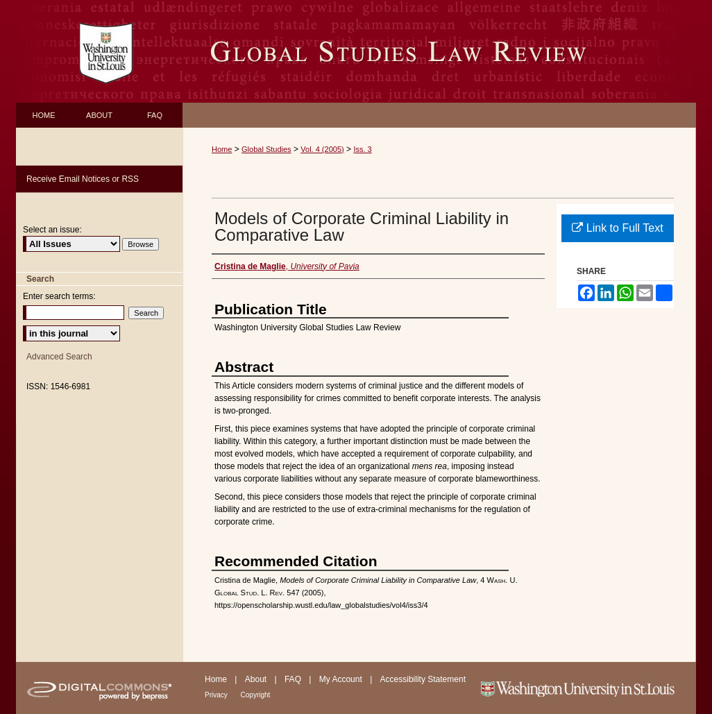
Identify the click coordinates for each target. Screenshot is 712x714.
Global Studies (266, 149)
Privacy (217, 695)
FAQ (294, 679)
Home (222, 149)
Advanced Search (59, 357)
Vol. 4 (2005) (322, 149)
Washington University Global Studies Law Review (439, 51)
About (257, 679)
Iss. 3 (362, 149)
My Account (341, 679)
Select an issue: (52, 230)
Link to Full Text (617, 228)
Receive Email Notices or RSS (82, 179)
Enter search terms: (59, 296)
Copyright (256, 695)
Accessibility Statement (423, 679)
